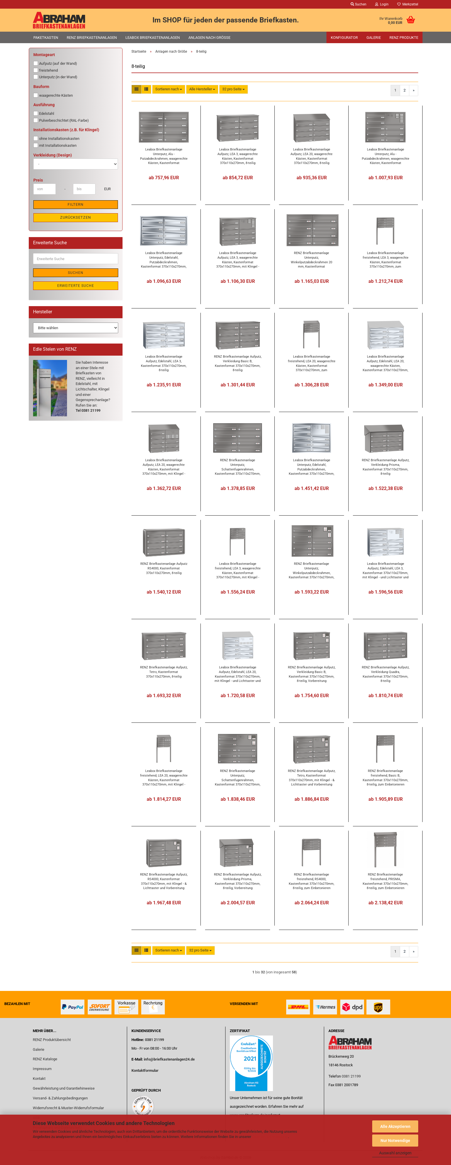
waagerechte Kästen (53, 95)
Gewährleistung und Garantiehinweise (64, 1088)
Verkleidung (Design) (52, 155)
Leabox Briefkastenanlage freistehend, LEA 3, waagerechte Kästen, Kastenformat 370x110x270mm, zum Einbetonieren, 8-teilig (385, 259)
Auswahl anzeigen (395, 1153)
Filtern (75, 204)
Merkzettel (407, 4)
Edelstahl (43, 113)
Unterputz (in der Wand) (55, 77)
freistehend (45, 70)
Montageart (44, 55)
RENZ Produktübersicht (52, 1040)
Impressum (42, 1069)
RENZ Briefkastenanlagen (92, 37)
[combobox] (168, 89)
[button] (136, 89)
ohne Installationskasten (56, 138)
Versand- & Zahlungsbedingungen (60, 1098)
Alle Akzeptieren (395, 1126)
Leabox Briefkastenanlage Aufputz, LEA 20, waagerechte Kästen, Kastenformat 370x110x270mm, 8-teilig (311, 156)
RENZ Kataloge (45, 1059)
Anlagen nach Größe (209, 37)
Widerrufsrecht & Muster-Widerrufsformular (68, 1108)
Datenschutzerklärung (270, 1137)
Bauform (41, 87)
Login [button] (382, 4)
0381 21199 (154, 1040)
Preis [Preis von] (38, 180)
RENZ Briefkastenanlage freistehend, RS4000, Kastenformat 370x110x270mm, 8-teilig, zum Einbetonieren (311, 881)
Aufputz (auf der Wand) (55, 63)
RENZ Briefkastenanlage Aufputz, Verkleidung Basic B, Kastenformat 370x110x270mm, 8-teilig (237, 363)
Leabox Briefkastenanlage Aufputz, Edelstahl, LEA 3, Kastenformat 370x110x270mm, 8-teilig (163, 363)
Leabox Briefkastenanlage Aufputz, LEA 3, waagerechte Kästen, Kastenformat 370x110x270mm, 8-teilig (237, 156)
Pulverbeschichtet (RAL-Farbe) (61, 120)
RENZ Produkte (403, 37)
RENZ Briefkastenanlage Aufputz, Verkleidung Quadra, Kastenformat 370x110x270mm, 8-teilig (385, 674)
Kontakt (39, 1078)
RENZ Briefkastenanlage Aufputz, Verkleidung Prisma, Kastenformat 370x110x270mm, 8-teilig (385, 466)
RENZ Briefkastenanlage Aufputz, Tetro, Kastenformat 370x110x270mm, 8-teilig (164, 672)
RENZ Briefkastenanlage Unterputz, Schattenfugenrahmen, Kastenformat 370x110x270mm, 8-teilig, (237, 466)
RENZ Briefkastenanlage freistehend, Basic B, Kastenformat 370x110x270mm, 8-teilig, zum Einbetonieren (385, 777)
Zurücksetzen (75, 217)
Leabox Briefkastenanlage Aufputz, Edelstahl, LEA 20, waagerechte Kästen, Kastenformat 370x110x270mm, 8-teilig (385, 363)
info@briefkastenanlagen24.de (169, 1059)
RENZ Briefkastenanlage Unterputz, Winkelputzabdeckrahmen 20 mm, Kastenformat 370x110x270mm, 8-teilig (311, 259)
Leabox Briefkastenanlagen (152, 37)
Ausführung (44, 105)
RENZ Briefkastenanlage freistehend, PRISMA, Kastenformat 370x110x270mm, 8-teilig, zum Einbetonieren (385, 881)
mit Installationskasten (55, 145)
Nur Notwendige (395, 1140)
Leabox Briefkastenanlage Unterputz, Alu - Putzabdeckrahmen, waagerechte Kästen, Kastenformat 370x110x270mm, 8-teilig (164, 156)
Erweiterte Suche (75, 286)
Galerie (373, 37)
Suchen (75, 273)
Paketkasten (45, 37)
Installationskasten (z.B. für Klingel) (66, 130)
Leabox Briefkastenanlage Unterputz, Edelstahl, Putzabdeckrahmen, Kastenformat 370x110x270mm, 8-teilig (163, 259)
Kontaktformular (144, 1070)
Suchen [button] (358, 4)
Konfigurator (344, 37)
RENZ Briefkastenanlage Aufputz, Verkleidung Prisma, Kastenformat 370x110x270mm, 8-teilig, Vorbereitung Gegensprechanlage (237, 881)
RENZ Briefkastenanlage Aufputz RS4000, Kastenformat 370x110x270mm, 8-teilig (163, 568)
